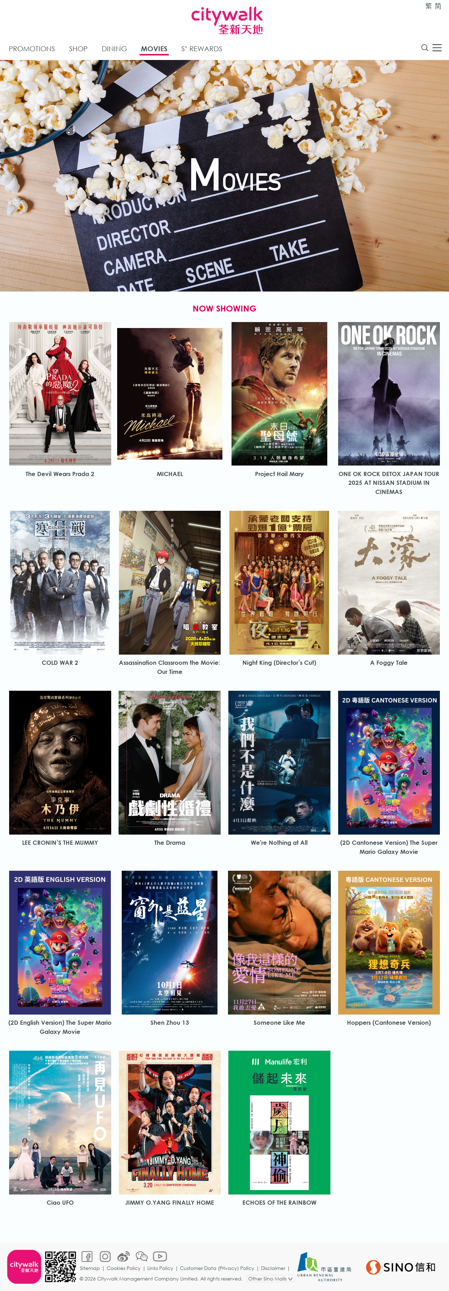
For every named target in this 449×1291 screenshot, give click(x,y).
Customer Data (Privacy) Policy (217, 1268)
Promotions (32, 49)
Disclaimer (273, 1268)
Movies (154, 49)
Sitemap (90, 1268)
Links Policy (160, 1268)
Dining (114, 49)
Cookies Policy (124, 1268)
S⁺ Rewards (201, 49)
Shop (78, 49)
